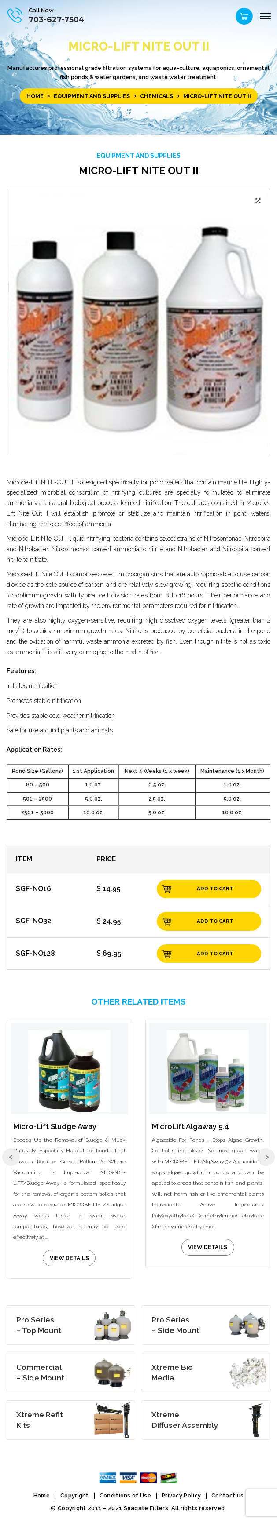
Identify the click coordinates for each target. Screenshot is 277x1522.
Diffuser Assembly (184, 1420)
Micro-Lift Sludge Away (54, 1126)
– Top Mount (38, 1325)
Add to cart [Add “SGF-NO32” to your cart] (215, 921)
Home (33, 96)
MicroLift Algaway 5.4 (190, 1126)
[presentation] (11, 1159)
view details (69, 1258)
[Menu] (265, 16)
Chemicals (156, 96)
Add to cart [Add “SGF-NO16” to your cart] (215, 888)
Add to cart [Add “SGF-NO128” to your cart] (215, 953)
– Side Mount (175, 1325)
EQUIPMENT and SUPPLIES (90, 96)
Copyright (74, 1495)
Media (172, 1372)
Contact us (227, 1495)
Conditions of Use (125, 1495)
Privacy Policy (181, 1495)
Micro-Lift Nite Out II (139, 170)
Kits (39, 1420)
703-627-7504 (56, 19)
